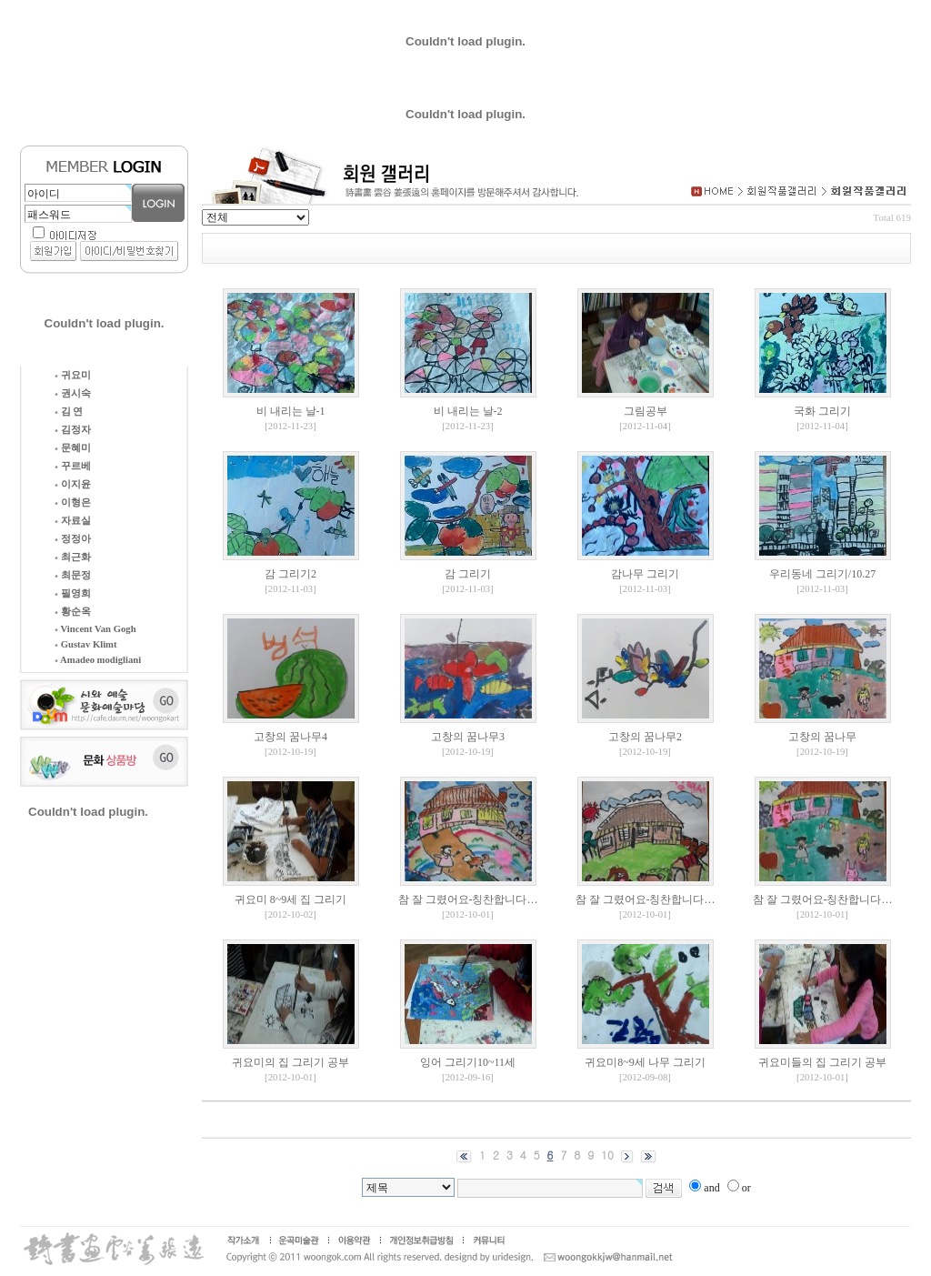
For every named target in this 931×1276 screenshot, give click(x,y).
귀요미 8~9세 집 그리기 (291, 899)
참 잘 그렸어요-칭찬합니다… (468, 899)
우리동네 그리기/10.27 (822, 574)
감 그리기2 (290, 574)
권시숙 (73, 393)
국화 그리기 (822, 411)
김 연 (69, 412)
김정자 (73, 430)
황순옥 (73, 612)
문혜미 (73, 448)
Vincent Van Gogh (95, 629)
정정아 (73, 539)
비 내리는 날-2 (468, 411)
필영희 (73, 593)
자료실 (73, 521)
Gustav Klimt (86, 644)
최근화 (73, 557)
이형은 (73, 502)
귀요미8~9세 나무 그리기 (645, 1062)
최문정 (73, 575)
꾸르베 (73, 466)
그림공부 (645, 411)
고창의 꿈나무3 (468, 736)
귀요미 (73, 375)
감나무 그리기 (645, 574)
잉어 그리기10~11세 (468, 1062)
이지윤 (73, 484)
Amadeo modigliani (98, 660)
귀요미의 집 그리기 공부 (290, 1062)
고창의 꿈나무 (822, 736)
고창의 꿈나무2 (645, 736)
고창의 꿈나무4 (290, 736)
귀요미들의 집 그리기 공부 (822, 1062)
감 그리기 (468, 574)
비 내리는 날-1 (290, 411)
